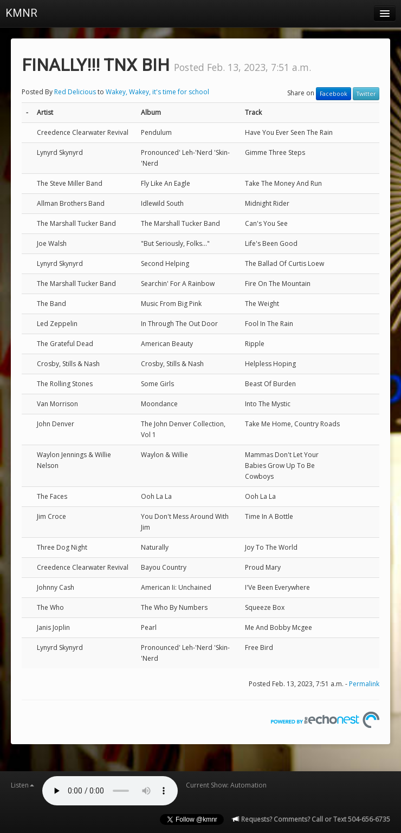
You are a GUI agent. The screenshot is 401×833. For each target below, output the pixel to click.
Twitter (366, 93)
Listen (22, 785)
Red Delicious (76, 91)
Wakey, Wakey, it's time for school (157, 91)
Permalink (364, 683)
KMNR (21, 12)
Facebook (333, 93)
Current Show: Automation (226, 785)
